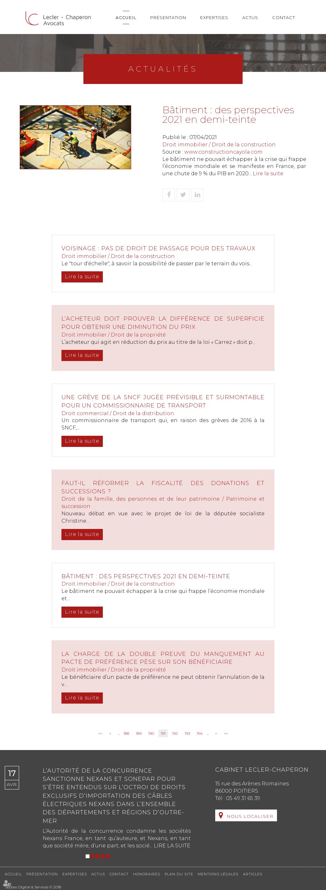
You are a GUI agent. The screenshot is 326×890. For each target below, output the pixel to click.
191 (163, 733)
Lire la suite (268, 173)
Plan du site (179, 874)
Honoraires (146, 874)
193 (187, 733)
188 (126, 733)
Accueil (126, 17)
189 (139, 733)
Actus (250, 17)
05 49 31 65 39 (243, 798)
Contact (283, 17)
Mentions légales (218, 874)
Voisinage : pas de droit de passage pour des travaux (159, 248)
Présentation (168, 17)
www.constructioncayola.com (223, 152)
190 (151, 733)
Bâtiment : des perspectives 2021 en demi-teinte (146, 576)
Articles (252, 874)
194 (200, 733)
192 (175, 733)
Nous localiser (250, 816)
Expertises (214, 17)
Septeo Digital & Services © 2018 (33, 887)
